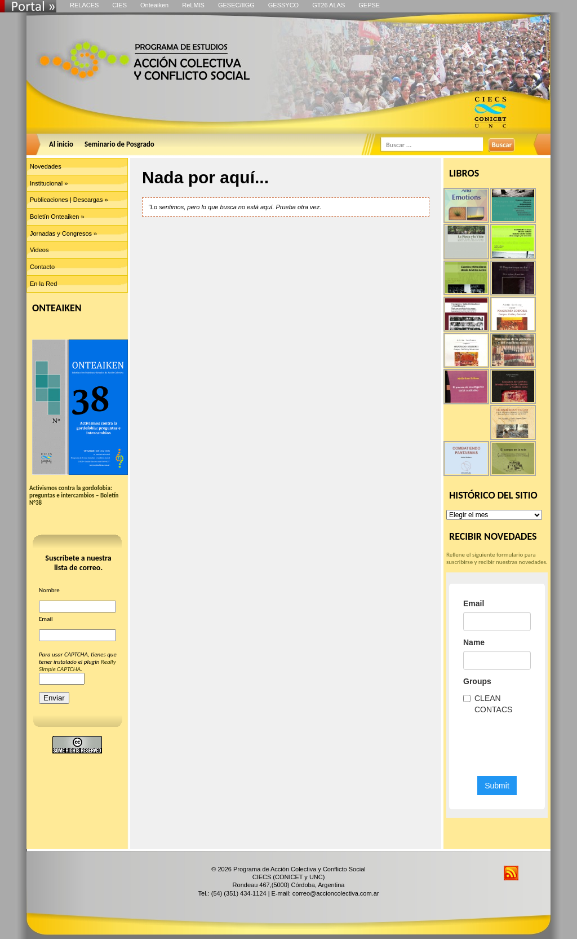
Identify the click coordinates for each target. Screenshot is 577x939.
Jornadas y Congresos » (63, 233)
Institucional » (49, 183)
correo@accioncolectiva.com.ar (335, 893)
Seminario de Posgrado (119, 144)
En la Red (43, 283)
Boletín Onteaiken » (57, 216)
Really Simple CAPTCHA (77, 665)
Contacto (42, 266)
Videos (39, 249)
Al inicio (61, 144)
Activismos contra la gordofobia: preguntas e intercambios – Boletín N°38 (74, 495)
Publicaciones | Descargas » (69, 199)
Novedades (45, 166)
